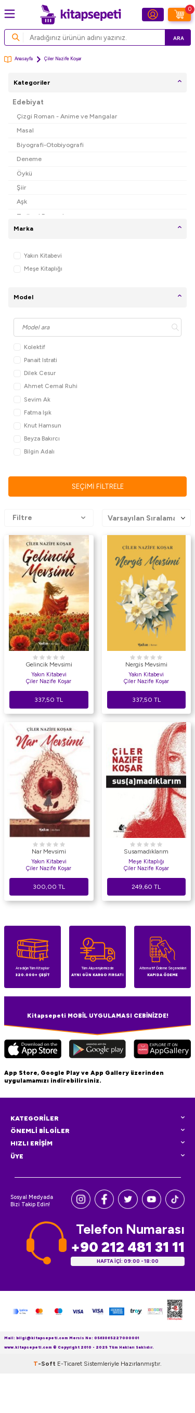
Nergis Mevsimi (146, 664)
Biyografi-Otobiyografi (50, 145)
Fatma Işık (32, 413)
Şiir (21, 187)
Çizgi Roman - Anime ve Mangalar (67, 116)
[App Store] (32, 1050)
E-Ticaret (69, 1363)
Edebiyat (28, 102)
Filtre (48, 518)
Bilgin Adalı (34, 452)
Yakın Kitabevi (38, 256)
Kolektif (29, 347)
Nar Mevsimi (49, 851)
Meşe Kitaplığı (38, 269)
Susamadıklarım (146, 851)
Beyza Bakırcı (37, 439)
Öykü (24, 173)
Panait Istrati (35, 360)
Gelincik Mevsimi (48, 664)
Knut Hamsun (37, 426)
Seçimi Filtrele (98, 486)
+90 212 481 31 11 (128, 1247)
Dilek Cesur (35, 373)
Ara (178, 38)
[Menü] (9, 13)
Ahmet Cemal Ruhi (45, 386)
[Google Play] (97, 1050)
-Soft (45, 1363)
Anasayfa (18, 59)
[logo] (81, 14)
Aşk (22, 201)
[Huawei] (162, 1050)
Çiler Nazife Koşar (48, 681)
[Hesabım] (153, 14)
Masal (25, 130)
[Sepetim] (179, 14)
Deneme (29, 159)
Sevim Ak (32, 400)
